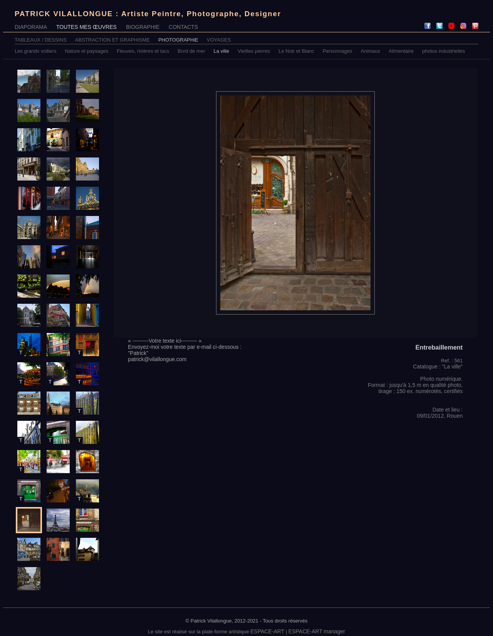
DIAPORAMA (31, 27)
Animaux (370, 51)
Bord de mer (191, 51)
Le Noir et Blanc (296, 51)
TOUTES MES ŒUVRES (86, 27)
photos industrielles (443, 51)
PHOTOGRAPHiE (178, 40)
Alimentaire (401, 51)
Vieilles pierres (254, 51)
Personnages (337, 51)
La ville (221, 51)
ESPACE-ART (267, 631)
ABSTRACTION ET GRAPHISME (112, 40)
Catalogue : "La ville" (438, 366)
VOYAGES (219, 40)
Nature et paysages (86, 51)
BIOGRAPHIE (142, 27)
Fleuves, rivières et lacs (143, 51)
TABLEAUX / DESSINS (41, 40)
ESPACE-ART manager (316, 631)
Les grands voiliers (35, 51)
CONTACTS (183, 27)
